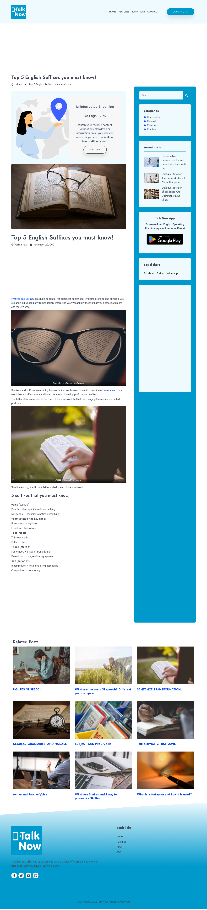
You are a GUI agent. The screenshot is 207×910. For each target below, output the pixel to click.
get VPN (95, 150)
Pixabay (80, 383)
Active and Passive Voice (30, 795)
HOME (112, 11)
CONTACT (153, 11)
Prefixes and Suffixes (22, 300)
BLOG (135, 11)
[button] (180, 11)
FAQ (142, 11)
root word (112, 391)
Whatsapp (172, 273)
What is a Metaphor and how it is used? (164, 795)
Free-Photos (67, 383)
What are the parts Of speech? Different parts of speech (103, 692)
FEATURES (124, 11)
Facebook (149, 273)
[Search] (187, 95)
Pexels (67, 480)
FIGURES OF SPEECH (27, 690)
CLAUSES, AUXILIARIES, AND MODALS (40, 745)
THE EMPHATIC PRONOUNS (156, 745)
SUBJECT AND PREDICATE (93, 745)
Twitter (160, 273)
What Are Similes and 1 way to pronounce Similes (96, 797)
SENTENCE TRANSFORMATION (159, 690)
